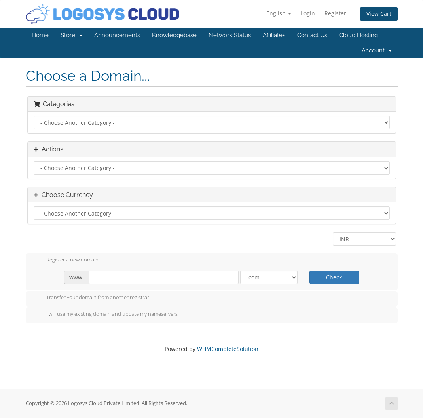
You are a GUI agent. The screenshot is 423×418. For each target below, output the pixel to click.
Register (335, 13)
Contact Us (312, 35)
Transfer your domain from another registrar (91, 298)
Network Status (230, 35)
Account (377, 50)
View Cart (378, 13)
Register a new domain (66, 260)
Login (308, 13)
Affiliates (274, 35)
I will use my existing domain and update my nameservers (106, 314)
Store (71, 35)
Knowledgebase (174, 35)
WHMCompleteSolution (227, 349)
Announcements (117, 35)
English (278, 13)
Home (40, 35)
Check (334, 277)
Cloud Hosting (358, 35)
